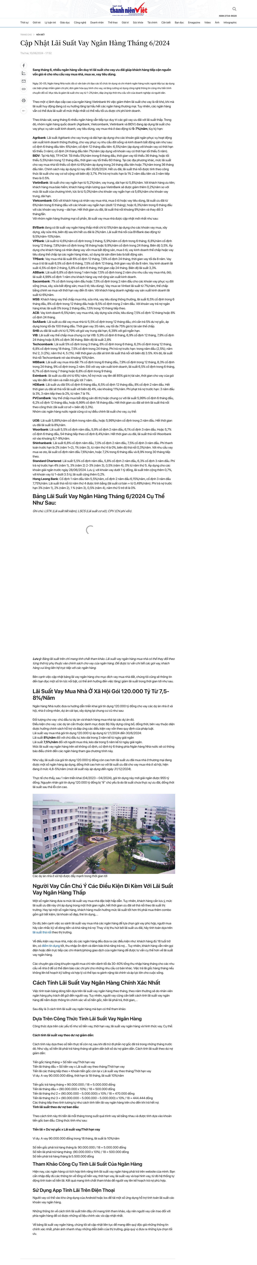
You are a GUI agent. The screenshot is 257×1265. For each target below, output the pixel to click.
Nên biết (40, 34)
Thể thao (113, 22)
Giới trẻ (37, 22)
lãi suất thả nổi (42, 932)
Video (207, 22)
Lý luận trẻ (50, 22)
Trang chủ (26, 34)
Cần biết (166, 22)
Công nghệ (80, 22)
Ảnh (217, 22)
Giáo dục (65, 22)
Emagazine (194, 22)
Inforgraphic (230, 22)
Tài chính (152, 22)
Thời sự (24, 22)
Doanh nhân (97, 22)
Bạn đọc (179, 22)
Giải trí (125, 22)
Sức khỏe (138, 22)
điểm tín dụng (51, 946)
